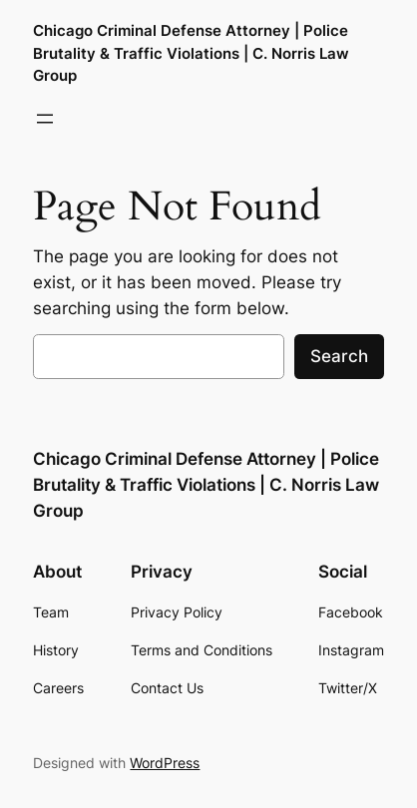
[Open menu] (45, 119)
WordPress (165, 762)
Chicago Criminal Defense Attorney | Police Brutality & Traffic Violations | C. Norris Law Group (191, 53)
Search (339, 356)
